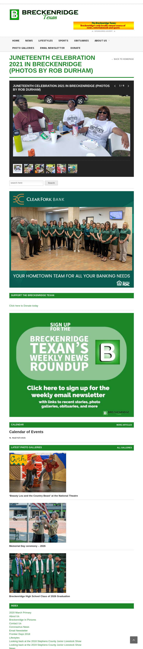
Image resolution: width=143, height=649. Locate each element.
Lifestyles (45, 40)
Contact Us (15, 623)
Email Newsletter (52, 48)
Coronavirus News (19, 627)
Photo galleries (23, 48)
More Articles (124, 425)
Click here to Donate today (23, 305)
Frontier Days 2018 (19, 634)
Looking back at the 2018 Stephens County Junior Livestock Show (45, 641)
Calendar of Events (26, 432)
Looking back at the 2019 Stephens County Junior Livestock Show (45, 644)
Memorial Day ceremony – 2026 (27, 546)
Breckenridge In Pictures (22, 619)
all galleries (124, 448)
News (29, 40)
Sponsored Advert (103, 31)
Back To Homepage (123, 59)
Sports (63, 40)
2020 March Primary (20, 612)
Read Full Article (17, 438)
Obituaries (81, 40)
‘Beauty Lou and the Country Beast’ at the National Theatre (43, 495)
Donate (75, 48)
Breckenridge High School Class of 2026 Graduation (39, 596)
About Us (102, 41)
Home (16, 40)
